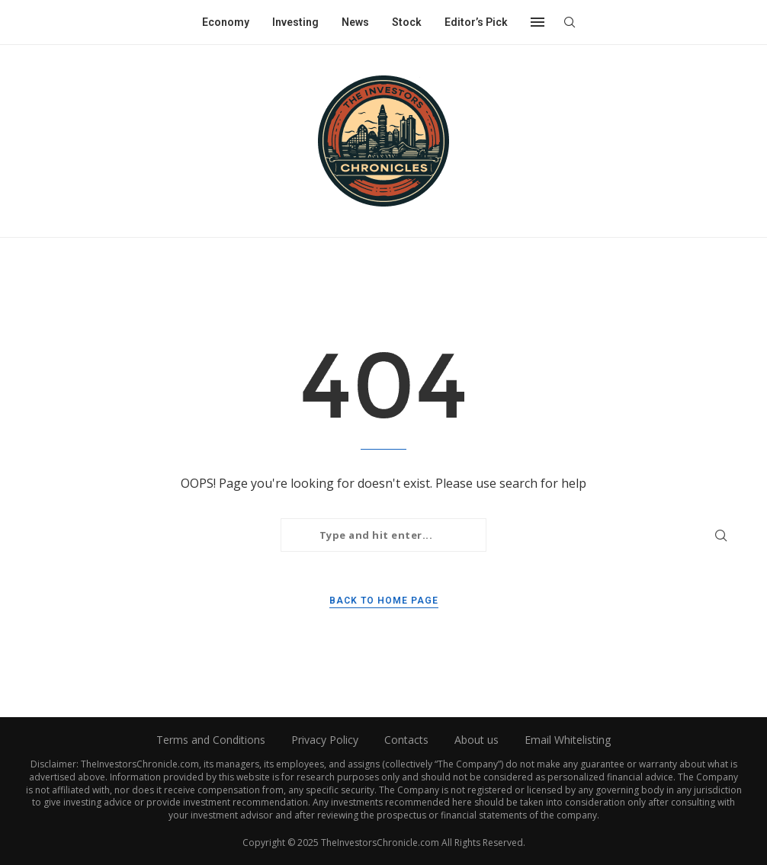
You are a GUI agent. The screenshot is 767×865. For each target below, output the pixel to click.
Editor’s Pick (476, 22)
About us (476, 739)
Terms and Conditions (210, 739)
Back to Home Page (383, 600)
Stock (407, 22)
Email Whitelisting (568, 739)
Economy (225, 22)
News (355, 22)
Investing (295, 22)
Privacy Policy (324, 739)
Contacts (406, 739)
